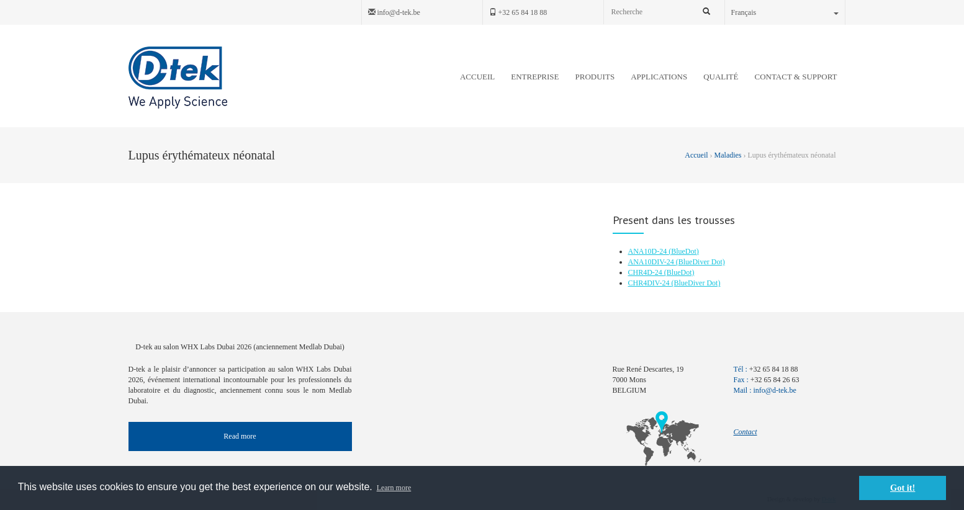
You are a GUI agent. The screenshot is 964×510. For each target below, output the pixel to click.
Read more (239, 436)
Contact (745, 431)
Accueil (697, 155)
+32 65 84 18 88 (518, 12)
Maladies (728, 155)
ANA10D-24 (648, 251)
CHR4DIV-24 (650, 283)
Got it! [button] (902, 488)
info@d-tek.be (394, 12)
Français (785, 12)
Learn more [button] (394, 487)
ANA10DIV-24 (652, 261)
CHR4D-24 (646, 272)
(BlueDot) (684, 251)
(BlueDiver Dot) (700, 261)
